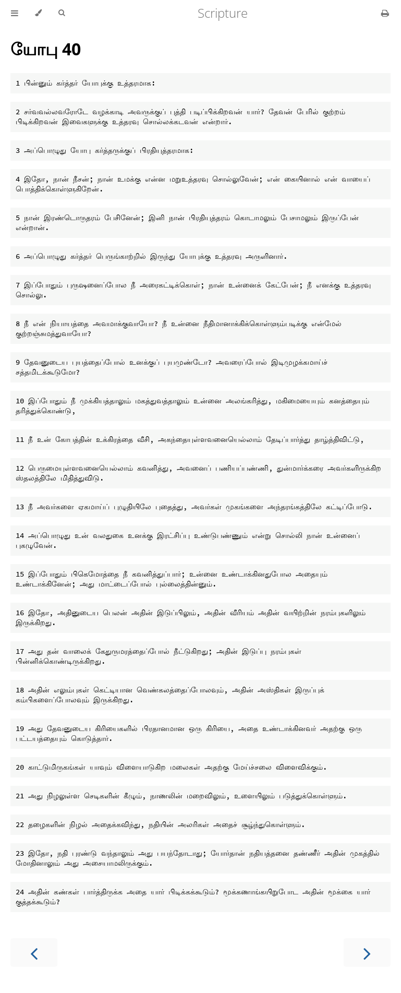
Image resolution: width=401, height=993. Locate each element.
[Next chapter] (367, 952)
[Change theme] (38, 13)
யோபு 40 (45, 49)
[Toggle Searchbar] (61, 13)
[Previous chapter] (33, 952)
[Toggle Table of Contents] (15, 13)
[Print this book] (385, 13)
